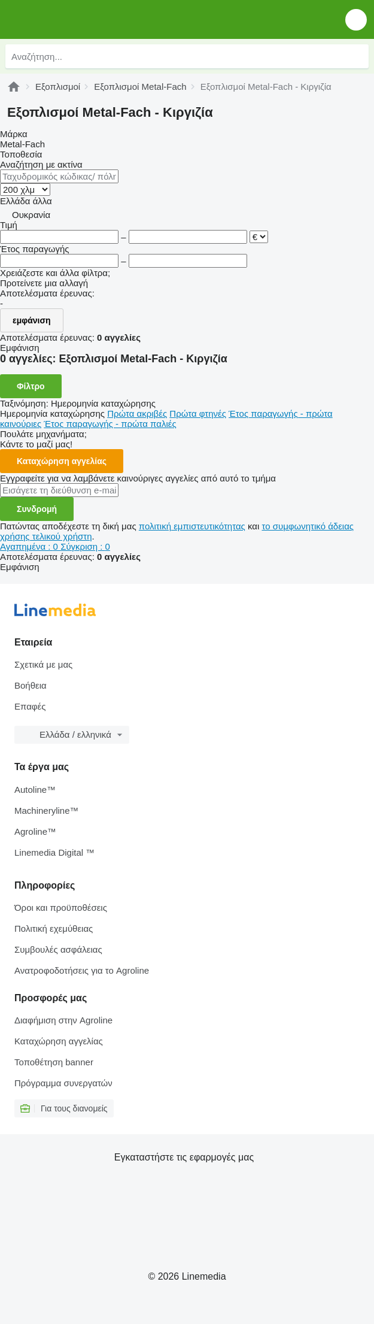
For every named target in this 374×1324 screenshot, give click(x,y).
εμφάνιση (32, 320)
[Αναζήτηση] (357, 56)
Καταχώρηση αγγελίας (62, 461)
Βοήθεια (30, 685)
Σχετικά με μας (43, 664)
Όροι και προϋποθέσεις (60, 907)
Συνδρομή (37, 509)
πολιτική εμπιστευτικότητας (192, 526)
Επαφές (29, 706)
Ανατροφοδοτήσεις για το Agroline (81, 970)
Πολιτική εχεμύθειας (53, 928)
